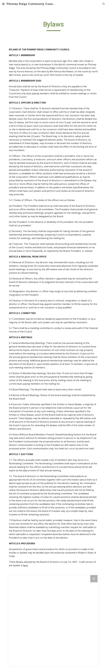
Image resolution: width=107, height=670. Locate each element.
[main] (53, 25)
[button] (3, 4)
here (25, 565)
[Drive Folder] (53, 621)
